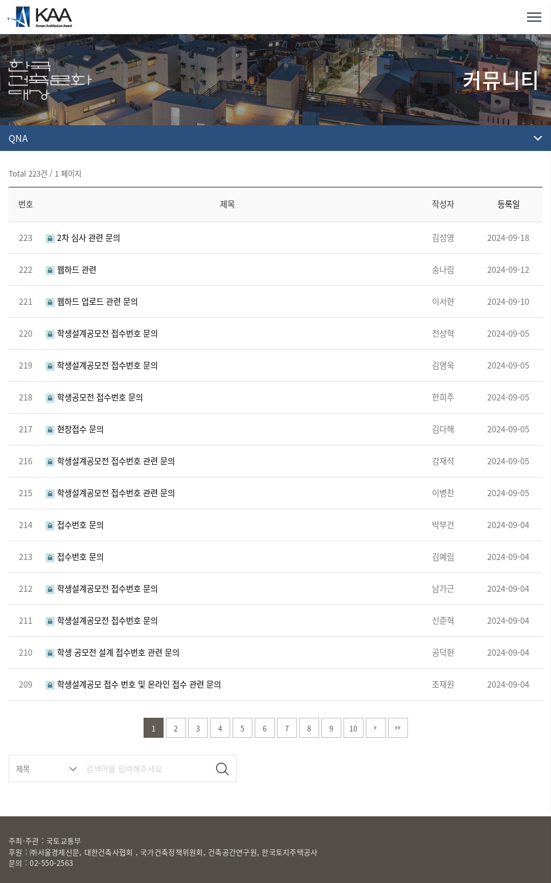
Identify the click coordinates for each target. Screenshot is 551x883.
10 (353, 728)
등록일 (508, 204)
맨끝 (398, 728)
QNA (18, 138)
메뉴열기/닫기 (534, 17)
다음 (376, 728)
